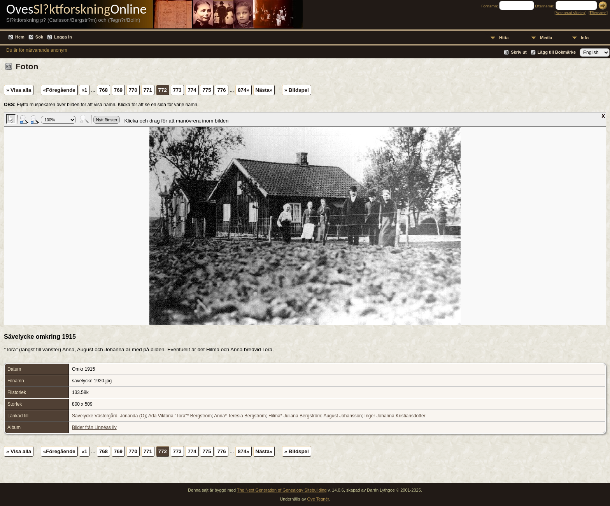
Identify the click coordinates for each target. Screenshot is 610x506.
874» (243, 90)
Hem (20, 37)
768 (103, 90)
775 (206, 90)
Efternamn (598, 12)
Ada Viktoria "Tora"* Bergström (180, 415)
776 (221, 90)
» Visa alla (18, 90)
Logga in (63, 37)
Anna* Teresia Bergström (240, 415)
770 (133, 90)
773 (177, 90)
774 (192, 90)
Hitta (503, 37)
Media (546, 37)
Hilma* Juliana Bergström (294, 415)
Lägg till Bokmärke (557, 52)
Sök (39, 37)
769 (118, 90)
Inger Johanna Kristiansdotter (395, 415)
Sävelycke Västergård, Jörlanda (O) (109, 415)
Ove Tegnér (318, 499)
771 (148, 90)
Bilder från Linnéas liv (94, 427)
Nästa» (264, 90)
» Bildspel (296, 90)
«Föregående (59, 90)
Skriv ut (518, 52)
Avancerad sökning (570, 12)
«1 (84, 90)
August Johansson (342, 415)
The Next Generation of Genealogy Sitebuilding (282, 490)
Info (585, 37)
